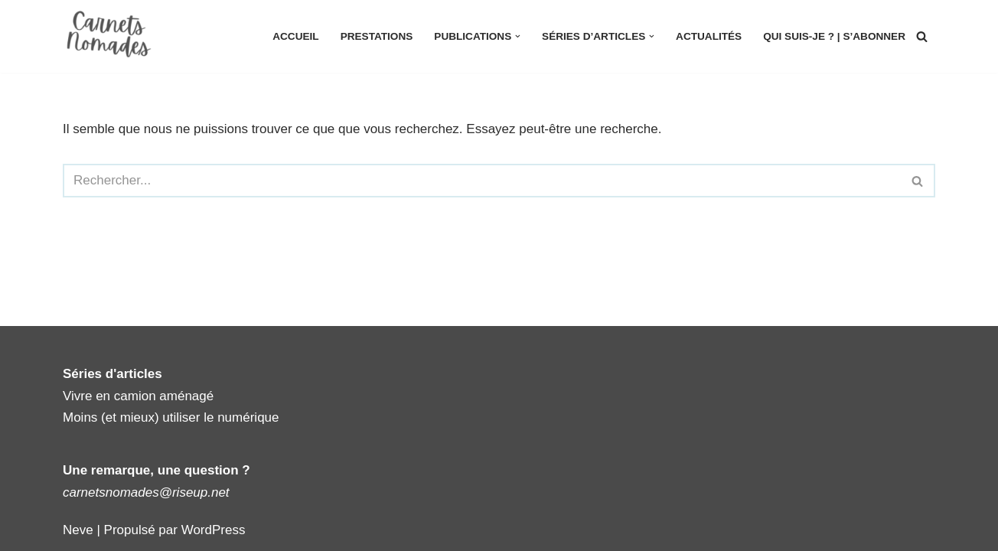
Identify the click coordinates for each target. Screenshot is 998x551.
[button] (517, 36)
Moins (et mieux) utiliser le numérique (171, 417)
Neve (78, 530)
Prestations (377, 36)
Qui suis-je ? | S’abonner (834, 36)
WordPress (213, 530)
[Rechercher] (922, 36)
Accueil (295, 36)
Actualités (709, 36)
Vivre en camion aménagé (138, 396)
